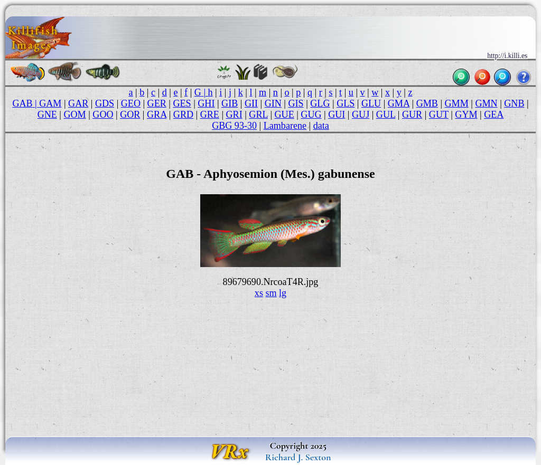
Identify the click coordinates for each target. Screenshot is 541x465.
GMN (486, 103)
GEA (493, 114)
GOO (102, 114)
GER (156, 103)
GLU (371, 103)
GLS (346, 103)
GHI (206, 103)
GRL (258, 114)
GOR (130, 114)
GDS (104, 103)
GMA (398, 103)
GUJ (360, 114)
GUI (336, 114)
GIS (296, 103)
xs (259, 293)
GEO (131, 103)
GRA (156, 114)
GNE (47, 114)
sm (270, 293)
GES (182, 103)
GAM (50, 103)
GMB (427, 103)
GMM (457, 103)
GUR (412, 114)
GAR (78, 103)
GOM (74, 114)
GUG (311, 114)
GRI (234, 114)
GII (251, 103)
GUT (439, 114)
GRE (209, 114)
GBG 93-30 (234, 125)
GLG (320, 103)
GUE (284, 114)
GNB (514, 103)
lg (282, 293)
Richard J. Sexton (298, 457)
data (321, 125)
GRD (183, 114)
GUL (385, 114)
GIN (273, 103)
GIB (229, 103)
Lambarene (285, 125)
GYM (466, 114)
